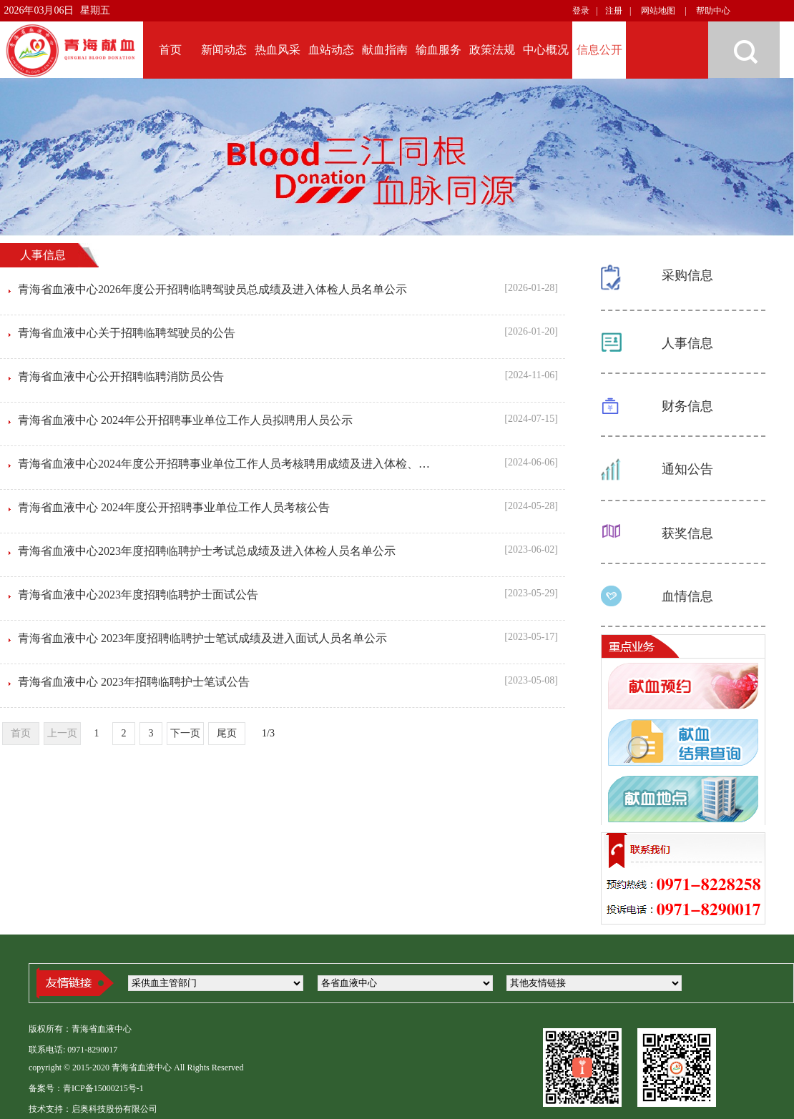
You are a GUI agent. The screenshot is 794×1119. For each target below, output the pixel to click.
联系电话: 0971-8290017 (73, 1050)
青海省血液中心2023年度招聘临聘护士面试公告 (138, 594)
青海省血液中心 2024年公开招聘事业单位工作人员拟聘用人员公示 (185, 420)
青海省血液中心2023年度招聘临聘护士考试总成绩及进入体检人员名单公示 (207, 551)
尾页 (227, 733)
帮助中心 (713, 11)
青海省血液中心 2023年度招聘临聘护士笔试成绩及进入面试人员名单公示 (202, 638)
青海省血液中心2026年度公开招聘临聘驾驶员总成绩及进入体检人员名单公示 (212, 289)
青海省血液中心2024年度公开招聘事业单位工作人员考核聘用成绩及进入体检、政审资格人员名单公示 (275, 464)
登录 (580, 11)
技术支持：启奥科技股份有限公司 (93, 1109)
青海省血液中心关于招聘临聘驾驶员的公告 (126, 333)
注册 (613, 11)
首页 (21, 733)
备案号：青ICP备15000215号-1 (86, 1088)
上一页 (62, 733)
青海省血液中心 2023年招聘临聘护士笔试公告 (134, 682)
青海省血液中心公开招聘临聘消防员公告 (121, 376)
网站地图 (658, 11)
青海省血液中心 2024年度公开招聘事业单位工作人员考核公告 (174, 507)
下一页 (185, 733)
